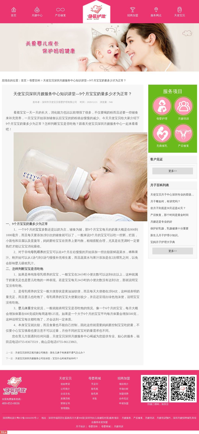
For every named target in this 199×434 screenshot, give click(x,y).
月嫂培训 (118, 426)
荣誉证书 (65, 403)
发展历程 (65, 398)
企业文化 (65, 393)
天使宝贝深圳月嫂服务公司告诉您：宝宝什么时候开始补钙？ (46, 358)
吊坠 (94, 398)
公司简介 (65, 389)
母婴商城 (106, 426)
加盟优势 (123, 393)
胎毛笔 (94, 389)
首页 (23, 80)
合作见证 (123, 398)
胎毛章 (94, 393)
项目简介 (123, 384)
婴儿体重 (24, 308)
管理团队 (65, 408)
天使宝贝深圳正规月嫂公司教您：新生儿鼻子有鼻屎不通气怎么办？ (50, 352)
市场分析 (123, 389)
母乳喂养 (37, 252)
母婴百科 (34, 80)
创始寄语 (65, 384)
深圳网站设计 (10, 418)
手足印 (94, 384)
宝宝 (38, 229)
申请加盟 (123, 403)
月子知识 (80, 426)
